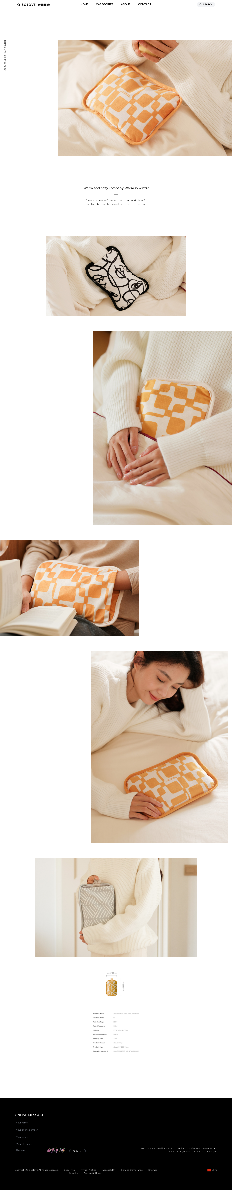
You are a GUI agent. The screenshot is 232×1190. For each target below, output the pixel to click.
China (212, 1170)
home (84, 4)
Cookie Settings (92, 1173)
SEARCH (205, 4)
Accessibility (108, 1170)
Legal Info (69, 1170)
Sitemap (152, 1170)
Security (73, 1173)
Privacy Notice (88, 1170)
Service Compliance (132, 1170)
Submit (77, 1151)
